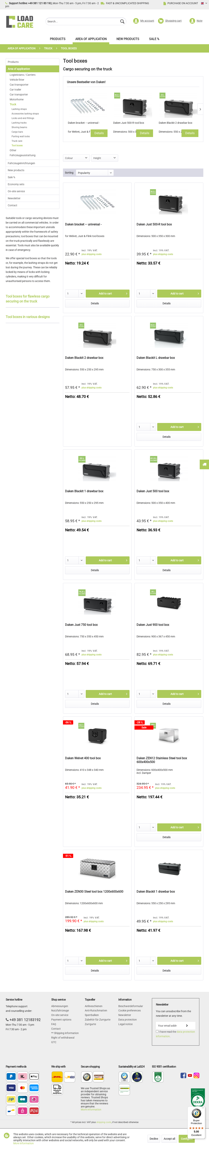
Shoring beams (19, 127)
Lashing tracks (19, 122)
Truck (13, 104)
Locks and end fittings (23, 118)
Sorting (69, 172)
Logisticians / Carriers (22, 74)
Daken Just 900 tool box (153, 625)
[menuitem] (86, 22)
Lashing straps (19, 109)
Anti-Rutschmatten (96, 1010)
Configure (186, 1138)
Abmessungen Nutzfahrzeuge (60, 1008)
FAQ (53, 1024)
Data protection (127, 1019)
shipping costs (103, 1122)
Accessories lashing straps (25, 113)
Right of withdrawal (62, 1037)
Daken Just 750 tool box (81, 625)
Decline (154, 1138)
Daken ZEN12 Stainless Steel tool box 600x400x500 (162, 760)
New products (16, 170)
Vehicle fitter (17, 79)
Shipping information (66, 1033)
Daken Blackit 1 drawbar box (84, 491)
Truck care (17, 141)
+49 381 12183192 (25, 1020)
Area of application (19, 68)
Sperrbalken (92, 1015)
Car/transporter (19, 84)
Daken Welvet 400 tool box (83, 758)
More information (91, 1109)
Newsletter (14, 198)
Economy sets (16, 184)
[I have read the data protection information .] (157, 1031)
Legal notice (125, 1024)
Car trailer (15, 89)
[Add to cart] (108, 294)
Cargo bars (17, 132)
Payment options (61, 1019)
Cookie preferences (129, 1010)
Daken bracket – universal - (84, 122)
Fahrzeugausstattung (22, 155)
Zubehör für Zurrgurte (97, 1019)
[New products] (128, 40)
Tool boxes (17, 145)
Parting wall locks (21, 136)
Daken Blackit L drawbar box (156, 358)
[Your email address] (167, 1025)
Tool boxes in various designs (28, 317)
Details (99, 133)
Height (97, 158)
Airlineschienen (93, 1006)
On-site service (16, 191)
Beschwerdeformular (130, 1006)
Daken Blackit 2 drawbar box (175, 122)
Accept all (169, 1138)
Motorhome (17, 99)
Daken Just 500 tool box (153, 491)
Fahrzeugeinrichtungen (21, 163)
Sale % (11, 177)
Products (13, 61)
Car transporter (19, 94)
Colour (69, 158)
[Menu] (203, 1108)
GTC (53, 1042)
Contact (12, 205)
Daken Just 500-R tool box (128, 122)
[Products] (57, 40)
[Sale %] (154, 40)
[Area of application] (91, 40)
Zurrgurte (90, 1024)
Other (13, 150)
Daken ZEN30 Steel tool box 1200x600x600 (94, 891)
